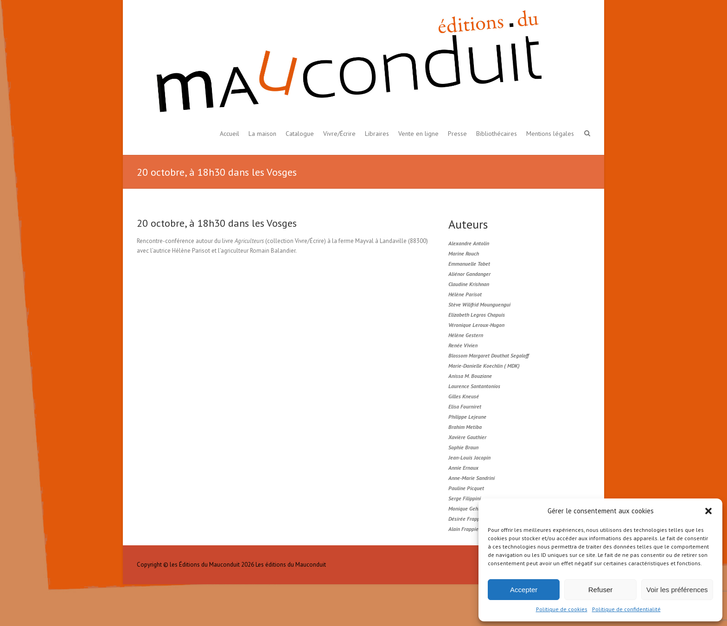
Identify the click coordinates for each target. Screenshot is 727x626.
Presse (457, 133)
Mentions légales (550, 133)
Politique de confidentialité (626, 609)
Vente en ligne (418, 133)
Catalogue (300, 133)
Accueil (229, 133)
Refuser (600, 590)
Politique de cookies (561, 609)
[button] (708, 511)
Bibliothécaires (496, 133)
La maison (262, 133)
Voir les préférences (677, 590)
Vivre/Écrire (339, 133)
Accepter (523, 590)
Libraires (377, 133)
